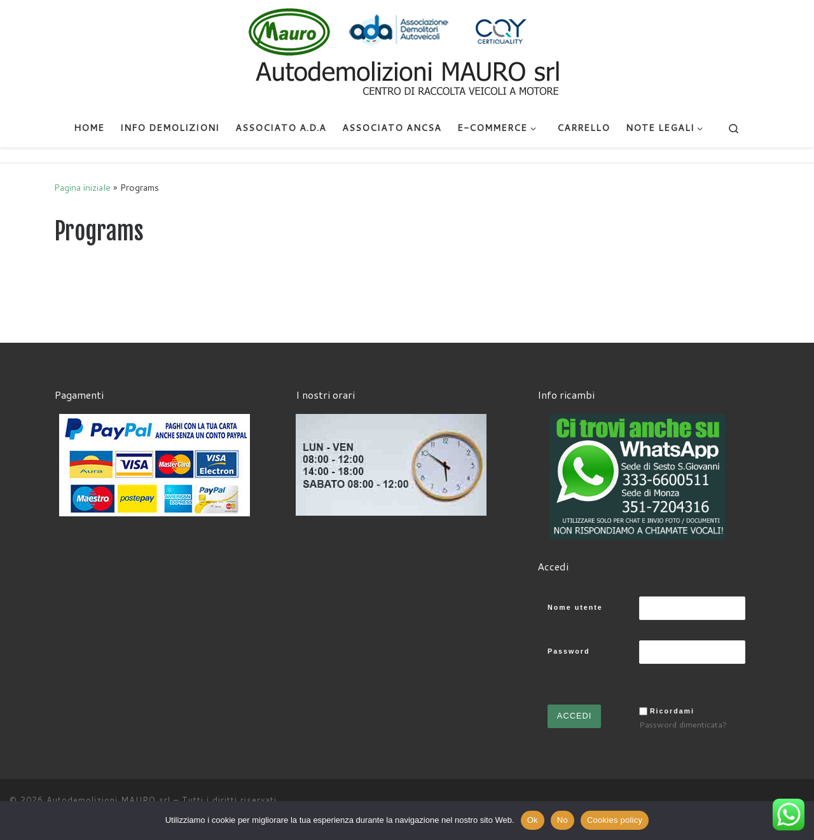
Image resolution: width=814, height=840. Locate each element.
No (562, 820)
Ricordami (672, 711)
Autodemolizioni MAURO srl (108, 800)
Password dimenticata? (683, 724)
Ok (532, 820)
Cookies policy (614, 820)
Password (569, 651)
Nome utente (575, 607)
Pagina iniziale (82, 187)
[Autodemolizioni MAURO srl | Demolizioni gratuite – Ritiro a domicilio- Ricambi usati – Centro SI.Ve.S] (407, 53)
